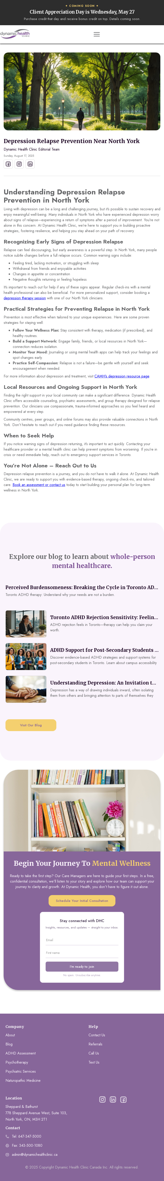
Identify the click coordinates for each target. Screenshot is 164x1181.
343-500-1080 (30, 1145)
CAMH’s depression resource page (121, 376)
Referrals (95, 1044)
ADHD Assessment (20, 1053)
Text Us (94, 1062)
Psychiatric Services (20, 1071)
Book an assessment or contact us (39, 484)
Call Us (94, 1053)
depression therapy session (25, 298)
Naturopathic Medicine (23, 1080)
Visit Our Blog (31, 725)
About (10, 1035)
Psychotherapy (16, 1062)
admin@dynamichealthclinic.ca (34, 1154)
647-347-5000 (29, 1136)
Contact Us (97, 1035)
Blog (9, 1044)
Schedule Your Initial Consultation (82, 900)
